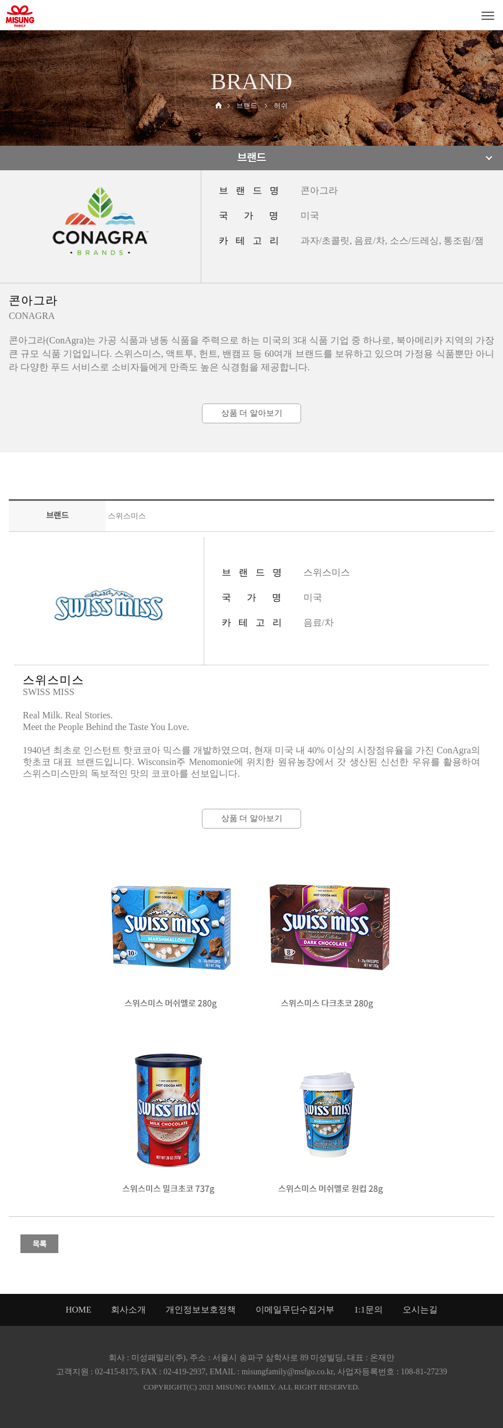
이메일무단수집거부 (295, 1309)
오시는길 (420, 1309)
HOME (78, 1309)
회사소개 (128, 1309)
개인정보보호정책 (201, 1309)
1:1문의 (368, 1309)
